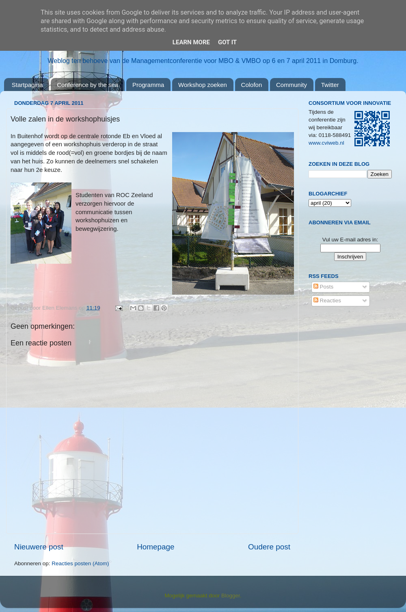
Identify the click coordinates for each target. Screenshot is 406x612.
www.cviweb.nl (326, 143)
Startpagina (27, 84)
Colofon (251, 84)
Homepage (155, 547)
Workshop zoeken (202, 84)
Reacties (327, 300)
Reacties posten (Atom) (80, 563)
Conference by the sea (87, 84)
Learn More (191, 42)
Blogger (230, 595)
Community (291, 84)
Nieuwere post (38, 547)
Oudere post (269, 547)
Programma (148, 84)
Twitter (330, 84)
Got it (227, 42)
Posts (323, 287)
